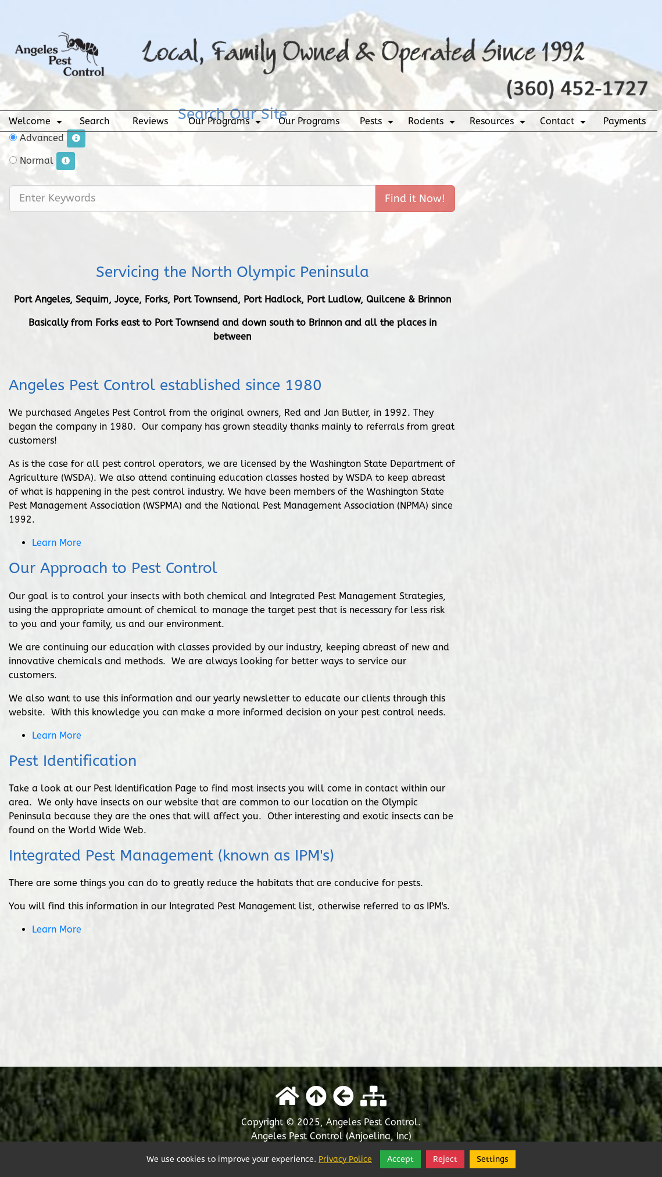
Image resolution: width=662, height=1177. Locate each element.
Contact (564, 124)
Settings (493, 1159)
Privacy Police (345, 1159)
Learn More (56, 542)
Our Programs (226, 124)
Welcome (37, 124)
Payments (624, 121)
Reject (445, 1159)
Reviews (150, 121)
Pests (378, 124)
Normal (42, 146)
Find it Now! (415, 183)
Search (94, 121)
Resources (499, 124)
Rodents (433, 124)
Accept (400, 1159)
